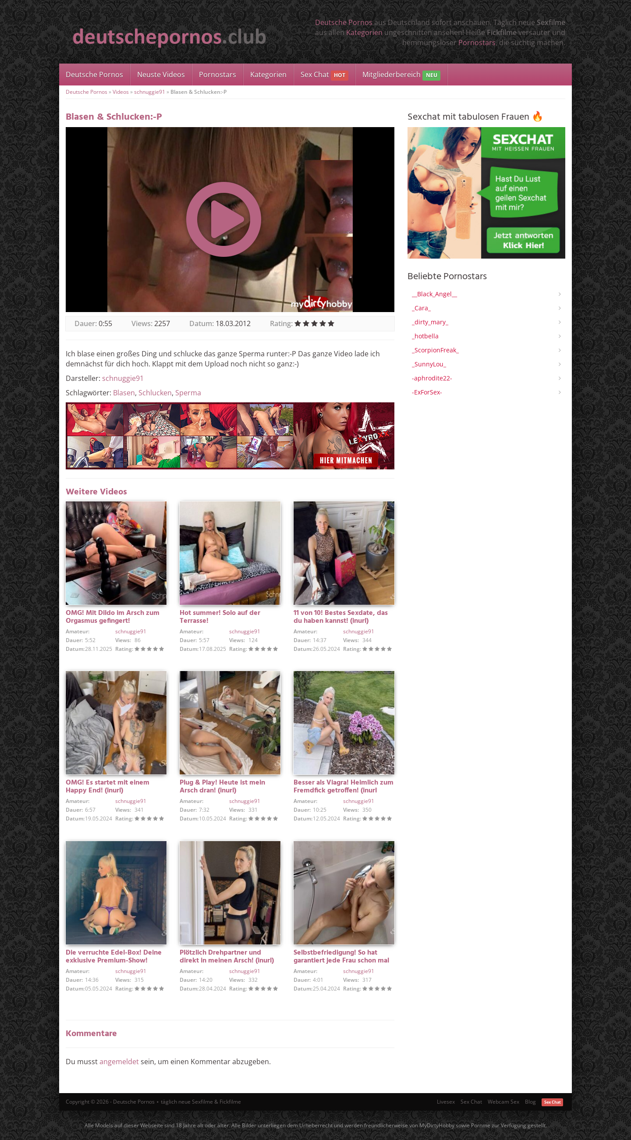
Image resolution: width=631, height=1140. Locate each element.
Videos (121, 92)
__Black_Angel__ (434, 294)
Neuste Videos (161, 74)
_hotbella (425, 336)
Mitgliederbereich (401, 75)
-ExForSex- (427, 392)
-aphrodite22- (432, 378)
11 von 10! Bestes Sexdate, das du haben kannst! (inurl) (341, 617)
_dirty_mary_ (430, 322)
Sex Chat (324, 75)
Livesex (446, 1101)
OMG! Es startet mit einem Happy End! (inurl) (107, 786)
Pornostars (477, 42)
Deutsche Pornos (343, 22)
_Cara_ (421, 308)
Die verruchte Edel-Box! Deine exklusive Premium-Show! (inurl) (114, 960)
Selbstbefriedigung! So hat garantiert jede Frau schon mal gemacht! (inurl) (341, 960)
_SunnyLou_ (429, 364)
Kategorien (364, 32)
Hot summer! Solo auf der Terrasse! (220, 617)
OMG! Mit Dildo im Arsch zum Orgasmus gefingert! (113, 617)
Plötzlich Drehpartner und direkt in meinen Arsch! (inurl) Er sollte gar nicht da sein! (227, 960)
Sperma (188, 393)
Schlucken (155, 393)
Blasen (124, 393)
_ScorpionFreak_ (435, 350)
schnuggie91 (149, 92)
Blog (530, 1101)
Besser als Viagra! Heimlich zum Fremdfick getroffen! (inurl (343, 786)
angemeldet (119, 1061)
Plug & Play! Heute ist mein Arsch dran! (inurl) (222, 786)
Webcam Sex (503, 1101)
